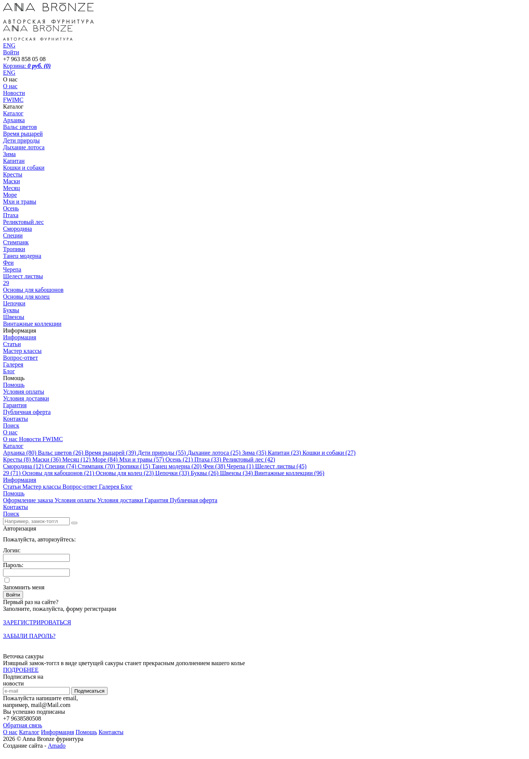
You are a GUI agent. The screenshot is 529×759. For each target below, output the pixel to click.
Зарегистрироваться (37, 622)
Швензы (13, 317)
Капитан (14, 161)
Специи (13, 235)
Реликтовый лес (23, 222)
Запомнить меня (24, 587)
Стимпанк (16, 242)
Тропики (14, 249)
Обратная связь (22, 725)
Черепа (12, 269)
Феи (8, 262)
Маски (11, 181)
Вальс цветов (20, 127)
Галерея (13, 364)
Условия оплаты (23, 391)
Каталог (13, 113)
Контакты (15, 419)
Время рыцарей (23, 133)
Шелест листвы (23, 276)
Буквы (11, 310)
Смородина (17, 228)
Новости (14, 93)
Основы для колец (26, 296)
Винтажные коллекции (32, 323)
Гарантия (15, 405)
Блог (9, 371)
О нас (10, 86)
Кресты (12, 174)
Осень (11, 208)
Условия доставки (26, 398)
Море (10, 195)
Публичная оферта (27, 412)
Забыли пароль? (29, 636)
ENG (9, 72)
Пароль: (13, 565)
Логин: (12, 550)
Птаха (10, 215)
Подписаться (89, 691)
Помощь (14, 385)
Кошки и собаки (24, 167)
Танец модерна (22, 256)
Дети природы (21, 140)
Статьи (12, 344)
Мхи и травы (19, 201)
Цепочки (14, 303)
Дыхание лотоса (24, 147)
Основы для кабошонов (33, 290)
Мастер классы (22, 351)
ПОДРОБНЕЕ (20, 670)
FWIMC (13, 100)
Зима (9, 154)
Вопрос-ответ (20, 357)
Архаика (14, 120)
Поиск (11, 425)
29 (6, 283)
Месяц (11, 188)
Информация (19, 337)
